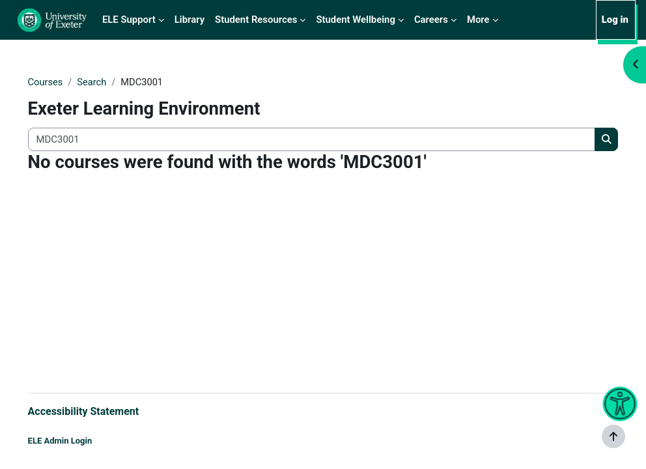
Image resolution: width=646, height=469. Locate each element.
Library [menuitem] (189, 19)
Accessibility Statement (102, 411)
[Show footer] (613, 436)
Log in (615, 19)
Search (111, 83)
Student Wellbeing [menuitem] (355, 19)
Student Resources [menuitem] (256, 19)
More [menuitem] (478, 19)
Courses (64, 83)
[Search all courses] (311, 139)
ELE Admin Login (78, 441)
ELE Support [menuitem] (129, 19)
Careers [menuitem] (431, 19)
